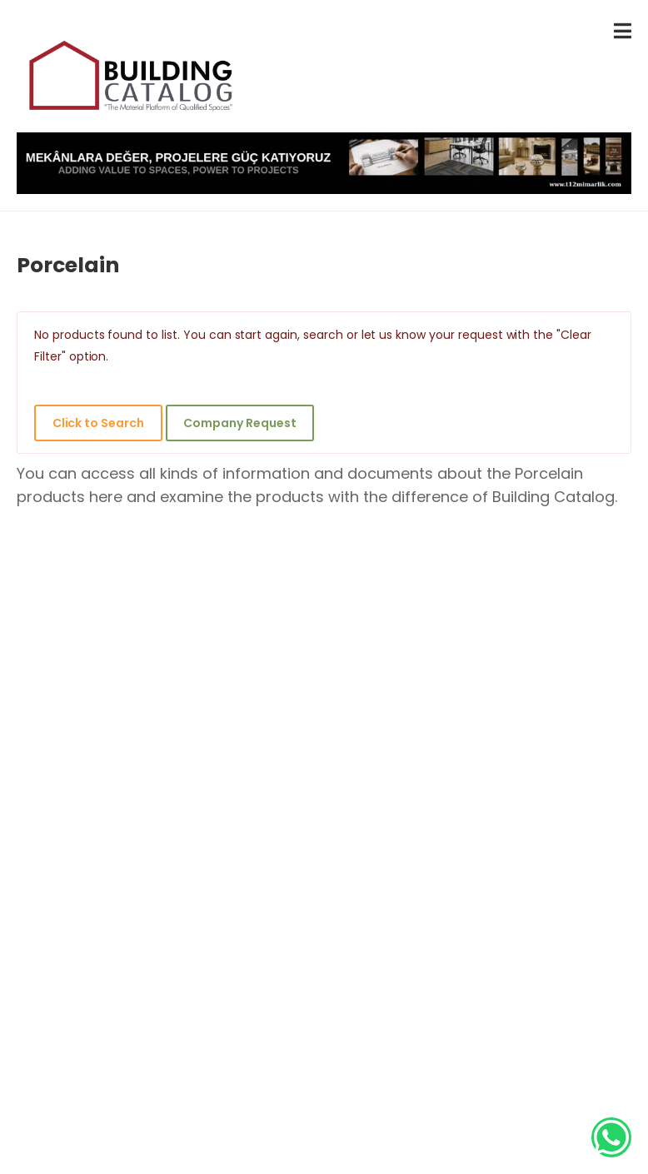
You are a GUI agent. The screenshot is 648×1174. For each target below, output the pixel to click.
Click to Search (98, 423)
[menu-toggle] (622, 31)
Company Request (239, 423)
